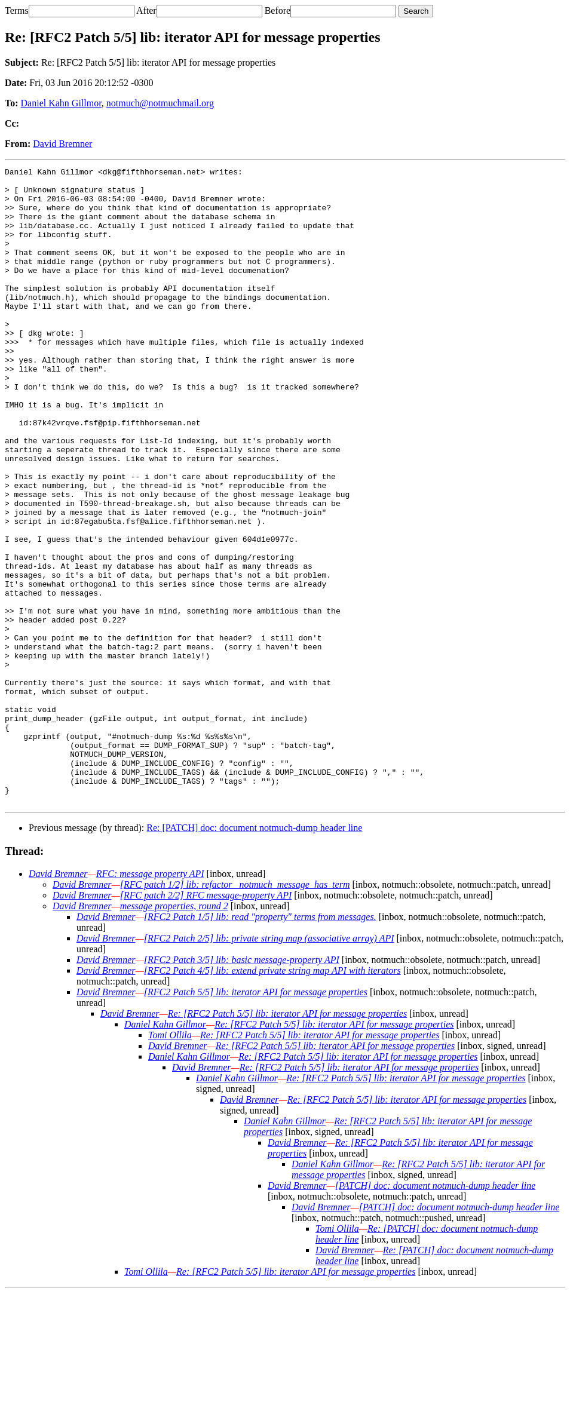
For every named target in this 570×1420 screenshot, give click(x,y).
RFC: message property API (150, 1001)
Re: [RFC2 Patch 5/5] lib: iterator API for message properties (287, 1141)
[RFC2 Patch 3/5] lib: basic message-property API (241, 1087)
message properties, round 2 (174, 1033)
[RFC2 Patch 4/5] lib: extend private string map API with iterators (272, 1098)
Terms (17, 10)
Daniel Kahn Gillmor (61, 103)
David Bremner (62, 144)
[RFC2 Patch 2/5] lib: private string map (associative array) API (269, 1065)
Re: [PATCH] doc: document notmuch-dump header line (254, 955)
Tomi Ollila (170, 1162)
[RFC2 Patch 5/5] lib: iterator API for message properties (255, 1119)
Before (278, 10)
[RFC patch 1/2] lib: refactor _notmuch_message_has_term (235, 1012)
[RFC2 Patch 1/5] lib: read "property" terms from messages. (260, 1044)
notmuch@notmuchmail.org (160, 103)
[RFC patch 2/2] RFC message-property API (206, 1022)
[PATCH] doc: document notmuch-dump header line (435, 1313)
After (146, 10)
